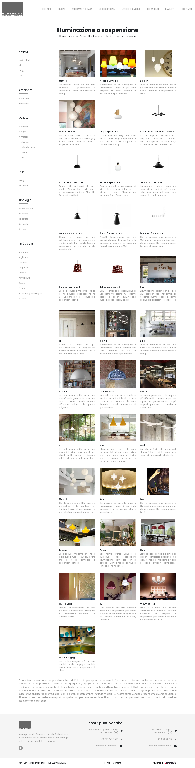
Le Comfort (24, 60)
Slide (21, 75)
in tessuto (23, 152)
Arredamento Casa (82, 9)
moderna (23, 185)
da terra (22, 229)
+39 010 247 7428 (109, 739)
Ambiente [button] (26, 90)
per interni (24, 103)
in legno (22, 131)
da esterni (23, 213)
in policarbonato (27, 147)
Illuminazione (95, 36)
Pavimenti (170, 9)
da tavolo (23, 224)
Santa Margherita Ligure (30, 293)
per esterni (24, 98)
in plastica (24, 142)
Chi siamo (47, 9)
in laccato (23, 126)
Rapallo (22, 283)
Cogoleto (23, 267)
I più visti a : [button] (26, 244)
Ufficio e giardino (131, 9)
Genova (22, 272)
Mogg (21, 70)
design (22, 180)
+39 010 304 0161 (164, 739)
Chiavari (23, 262)
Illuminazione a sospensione (120, 36)
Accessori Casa (107, 9)
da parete (23, 218)
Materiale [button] (25, 118)
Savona (22, 298)
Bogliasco (23, 257)
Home (62, 36)
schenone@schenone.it (106, 745)
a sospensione (26, 208)
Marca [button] (23, 52)
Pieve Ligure (24, 277)
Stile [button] (21, 172)
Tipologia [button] (25, 200)
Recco (22, 288)
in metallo (23, 136)
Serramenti (153, 9)
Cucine (61, 9)
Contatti (187, 9)
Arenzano (23, 252)
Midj (20, 65)
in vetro (22, 157)
